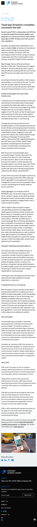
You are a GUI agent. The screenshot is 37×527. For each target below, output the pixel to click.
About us (4, 501)
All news (5, 13)
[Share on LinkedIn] (6, 460)
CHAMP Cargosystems (9, 424)
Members (4, 504)
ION (14, 48)
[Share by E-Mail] (12, 460)
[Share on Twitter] (2, 460)
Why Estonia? (6, 508)
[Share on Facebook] (9, 460)
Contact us (5, 514)
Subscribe (27, 495)
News (5, 511)
